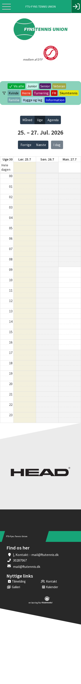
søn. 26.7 (47, 159)
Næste (41, 145)
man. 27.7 (69, 159)
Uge (40, 120)
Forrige (26, 145)
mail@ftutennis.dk (26, 566)
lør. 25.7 (24, 159)
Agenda (53, 120)
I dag (56, 145)
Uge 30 (8, 159)
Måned (27, 120)
